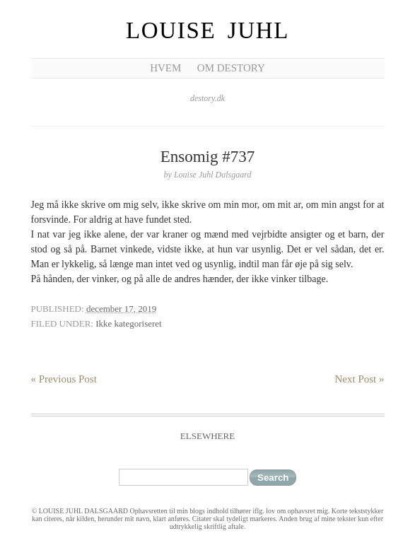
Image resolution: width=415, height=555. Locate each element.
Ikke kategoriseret (128, 323)
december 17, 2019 (121, 308)
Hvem (165, 68)
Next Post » (359, 379)
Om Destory (231, 68)
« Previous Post (64, 379)
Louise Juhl (207, 30)
